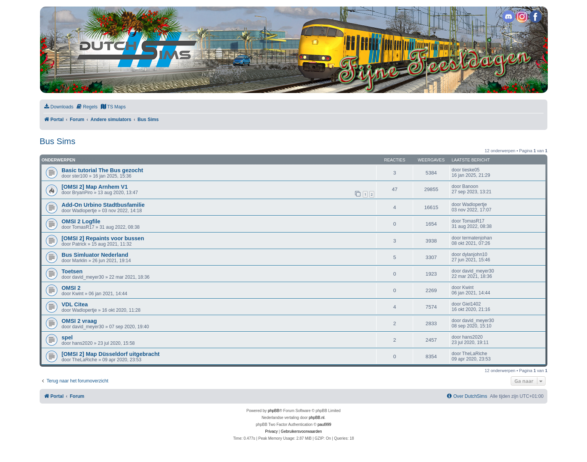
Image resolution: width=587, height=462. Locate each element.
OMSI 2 (71, 288)
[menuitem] (58, 107)
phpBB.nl (317, 417)
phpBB (273, 411)
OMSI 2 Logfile (81, 221)
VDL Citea (75, 304)
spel (67, 337)
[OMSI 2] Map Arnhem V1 (95, 187)
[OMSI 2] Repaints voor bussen (103, 238)
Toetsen (72, 271)
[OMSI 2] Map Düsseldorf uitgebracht (111, 354)
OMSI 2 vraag (79, 321)
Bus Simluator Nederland (95, 255)
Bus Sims (57, 141)
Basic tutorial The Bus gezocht (102, 170)
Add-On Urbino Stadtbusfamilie (103, 205)
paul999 (325, 424)
